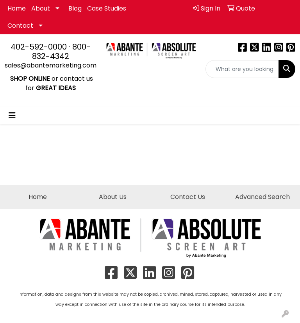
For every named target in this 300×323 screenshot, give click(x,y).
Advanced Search (262, 196)
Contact (20, 25)
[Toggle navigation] (12, 115)
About (40, 8)
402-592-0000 (39, 46)
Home (16, 8)
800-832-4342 (61, 51)
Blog (75, 8)
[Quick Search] (242, 69)
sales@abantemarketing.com (50, 65)
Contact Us (187, 196)
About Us (113, 196)
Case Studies (106, 8)
